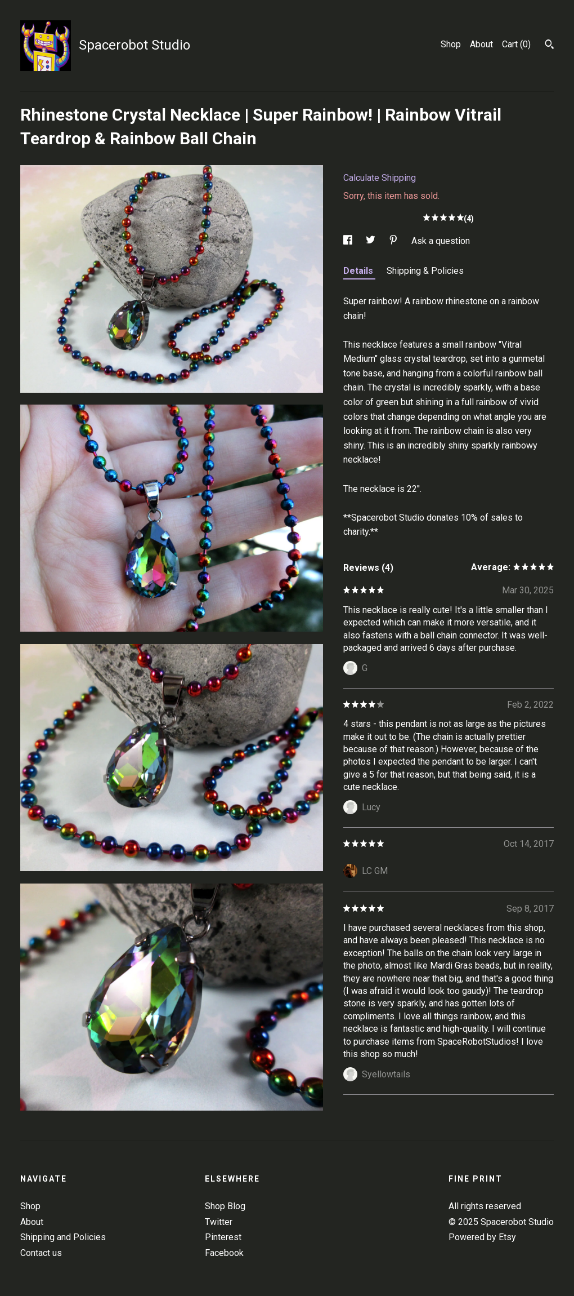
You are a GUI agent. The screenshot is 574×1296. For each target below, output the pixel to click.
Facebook (224, 1253)
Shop (451, 44)
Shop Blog (225, 1206)
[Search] (549, 45)
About (481, 44)
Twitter (218, 1222)
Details (359, 270)
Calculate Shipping (379, 177)
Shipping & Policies (425, 270)
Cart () (516, 44)
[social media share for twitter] (372, 241)
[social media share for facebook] (349, 241)
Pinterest (223, 1237)
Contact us (41, 1253)
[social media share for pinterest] (394, 241)
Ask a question (440, 241)
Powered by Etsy (482, 1237)
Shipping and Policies (63, 1237)
